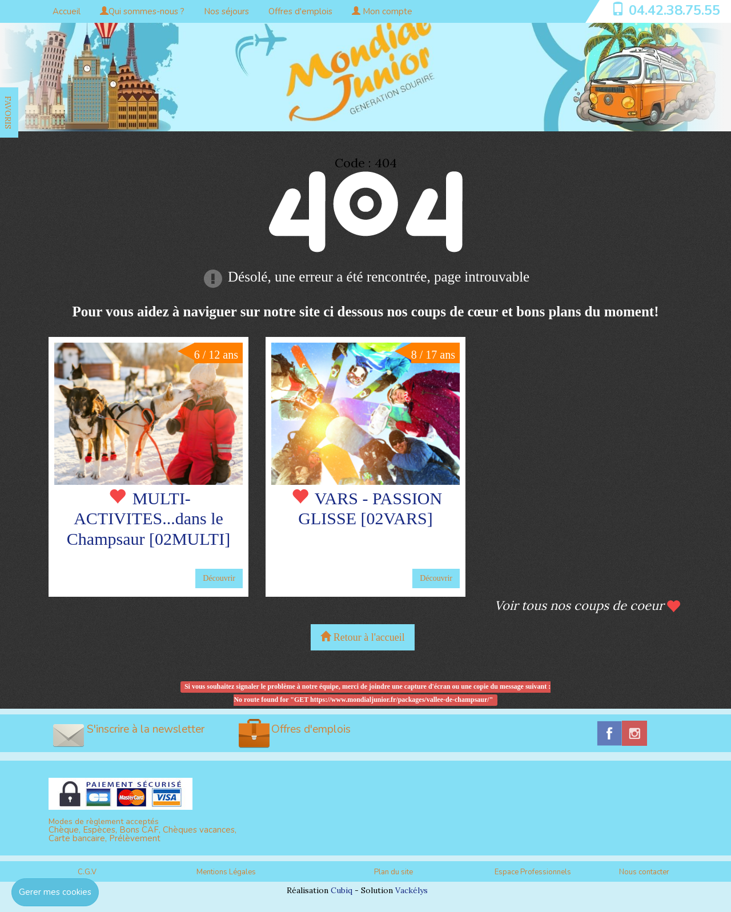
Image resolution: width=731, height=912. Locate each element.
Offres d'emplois (300, 11)
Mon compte (382, 11)
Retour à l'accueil (362, 637)
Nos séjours (226, 11)
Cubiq (341, 890)
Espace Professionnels (533, 872)
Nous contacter (644, 872)
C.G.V (87, 872)
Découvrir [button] (219, 578)
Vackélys (411, 890)
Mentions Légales (226, 872)
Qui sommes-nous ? (142, 11)
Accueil (67, 11)
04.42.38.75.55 (674, 10)
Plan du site (393, 872)
